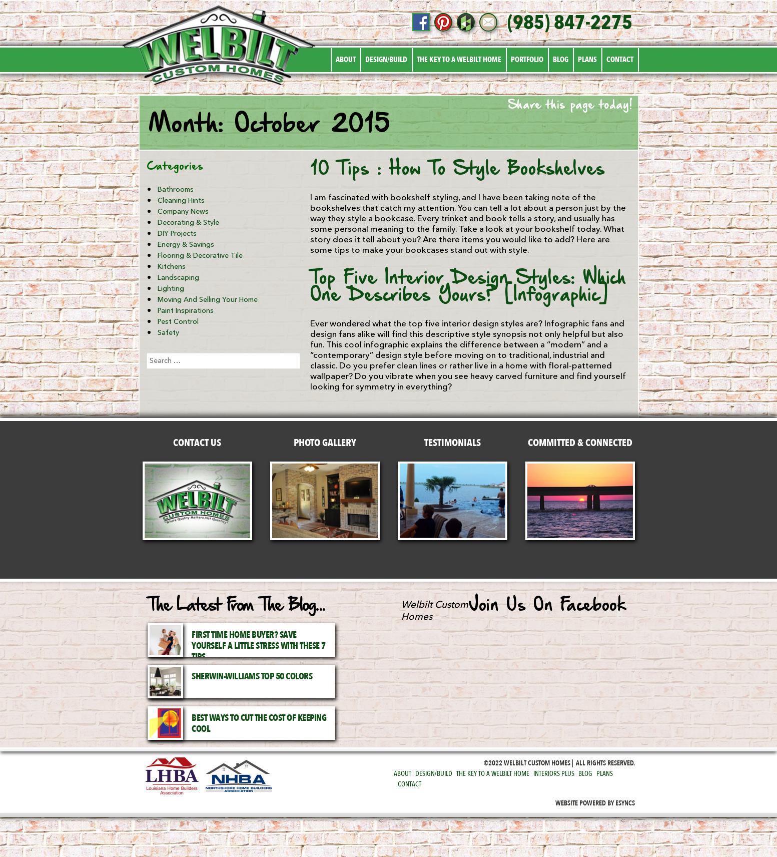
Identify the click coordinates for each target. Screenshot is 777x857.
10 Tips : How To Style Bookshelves (457, 169)
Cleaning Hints (181, 200)
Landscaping (178, 277)
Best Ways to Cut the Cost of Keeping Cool (259, 723)
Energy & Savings (186, 244)
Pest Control (178, 321)
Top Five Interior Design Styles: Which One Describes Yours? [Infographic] (468, 287)
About (346, 60)
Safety (168, 332)
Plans (587, 60)
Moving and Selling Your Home (208, 299)
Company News (183, 211)
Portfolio (527, 60)
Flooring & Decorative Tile (200, 255)
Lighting (171, 288)
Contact (619, 60)
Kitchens (172, 266)
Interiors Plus (553, 773)
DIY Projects (177, 233)
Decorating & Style (188, 222)
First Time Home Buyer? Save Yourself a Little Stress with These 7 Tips (259, 646)
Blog (560, 60)
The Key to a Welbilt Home (459, 60)
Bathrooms (176, 189)
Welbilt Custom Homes (434, 610)
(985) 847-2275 (569, 23)
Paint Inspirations (186, 310)
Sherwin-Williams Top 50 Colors (252, 676)
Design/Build (386, 60)
